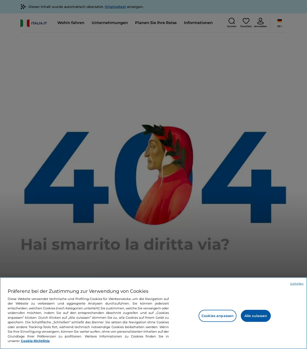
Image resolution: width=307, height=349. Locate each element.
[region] (153, 313)
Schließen (296, 283)
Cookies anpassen (217, 316)
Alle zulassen (255, 316)
